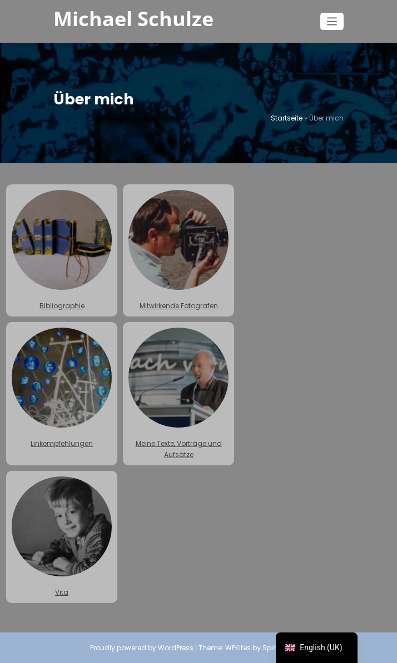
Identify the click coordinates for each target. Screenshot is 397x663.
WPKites (238, 647)
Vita (62, 536)
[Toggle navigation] (332, 21)
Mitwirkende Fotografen (178, 250)
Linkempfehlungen (62, 388)
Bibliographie (62, 250)
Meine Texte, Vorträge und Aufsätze (178, 393)
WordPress (175, 647)
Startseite (286, 118)
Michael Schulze (133, 18)
